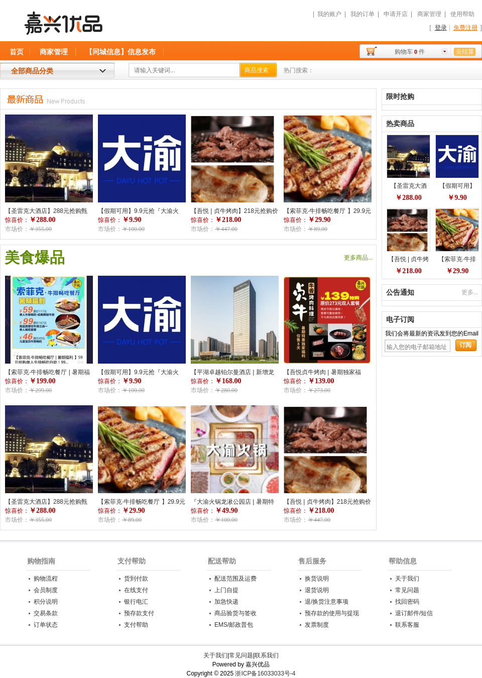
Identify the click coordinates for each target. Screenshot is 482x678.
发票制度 (317, 624)
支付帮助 (131, 561)
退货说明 (317, 590)
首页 (17, 52)
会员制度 (46, 590)
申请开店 (396, 14)
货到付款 (136, 578)
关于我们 (407, 578)
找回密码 (407, 601)
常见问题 (407, 590)
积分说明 (46, 601)
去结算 (465, 51)
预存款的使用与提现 (332, 613)
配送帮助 (222, 561)
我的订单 (362, 14)
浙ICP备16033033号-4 (265, 673)
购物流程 (46, 578)
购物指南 (41, 561)
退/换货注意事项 (326, 601)
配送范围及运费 (235, 578)
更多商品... (358, 257)
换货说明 (317, 578)
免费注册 (465, 27)
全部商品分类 (32, 71)
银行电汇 (136, 601)
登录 (441, 27)
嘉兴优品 (116, 27)
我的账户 (329, 14)
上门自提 (226, 590)
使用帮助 (462, 14)
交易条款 (46, 613)
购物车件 (410, 51)
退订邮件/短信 (414, 613)
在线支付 (136, 590)
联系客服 (407, 624)
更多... (469, 292)
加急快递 (226, 601)
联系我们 (267, 655)
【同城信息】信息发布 (120, 52)
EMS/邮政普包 (233, 624)
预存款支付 (139, 613)
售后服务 (312, 561)
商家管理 (429, 14)
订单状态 (46, 624)
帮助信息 (403, 561)
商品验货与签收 (235, 613)
